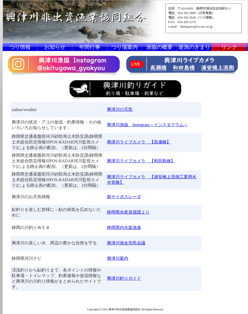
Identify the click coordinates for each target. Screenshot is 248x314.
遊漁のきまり (194, 47)
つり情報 (20, 47)
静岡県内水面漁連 (124, 227)
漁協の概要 (159, 47)
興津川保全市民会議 (126, 243)
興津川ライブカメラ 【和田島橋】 (141, 161)
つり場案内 (124, 47)
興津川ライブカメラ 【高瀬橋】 (139, 142)
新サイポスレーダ (124, 196)
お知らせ (54, 47)
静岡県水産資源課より (128, 212)
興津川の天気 (120, 109)
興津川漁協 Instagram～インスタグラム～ (147, 124)
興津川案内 (117, 258)
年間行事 (89, 47)
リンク (229, 47)
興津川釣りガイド (124, 278)
